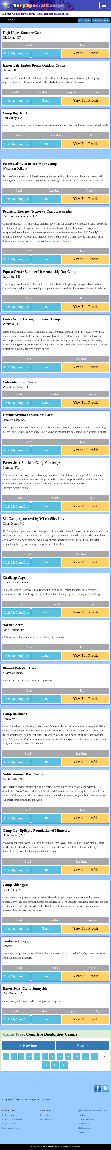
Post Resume (46, 1132)
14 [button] (46, 1078)
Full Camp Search (11, 1141)
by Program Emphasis (12, 1132)
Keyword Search (10, 1137)
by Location (8, 1128)
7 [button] (52, 1069)
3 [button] (21, 1069)
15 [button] (55, 1078)
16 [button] (64, 1078)
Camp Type (13, 1047)
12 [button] (94, 1069)
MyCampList (84, 1141)
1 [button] (5, 1069)
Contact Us (83, 1137)
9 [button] (68, 1069)
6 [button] (44, 1069)
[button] (46, 53)
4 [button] (29, 1069)
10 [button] (76, 1069)
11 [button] (85, 1069)
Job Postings (46, 1128)
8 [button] (60, 1069)
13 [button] (103, 1069)
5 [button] (37, 1069)
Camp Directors (86, 1132)
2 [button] (13, 1069)
